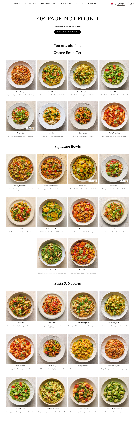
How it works (66, 3)
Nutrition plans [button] (30, 3)
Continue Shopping (67, 32)
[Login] (120, 4)
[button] (5, 3)
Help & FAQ (92, 3)
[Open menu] (130, 3)
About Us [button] (79, 3)
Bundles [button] (17, 3)
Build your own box (48, 3)
